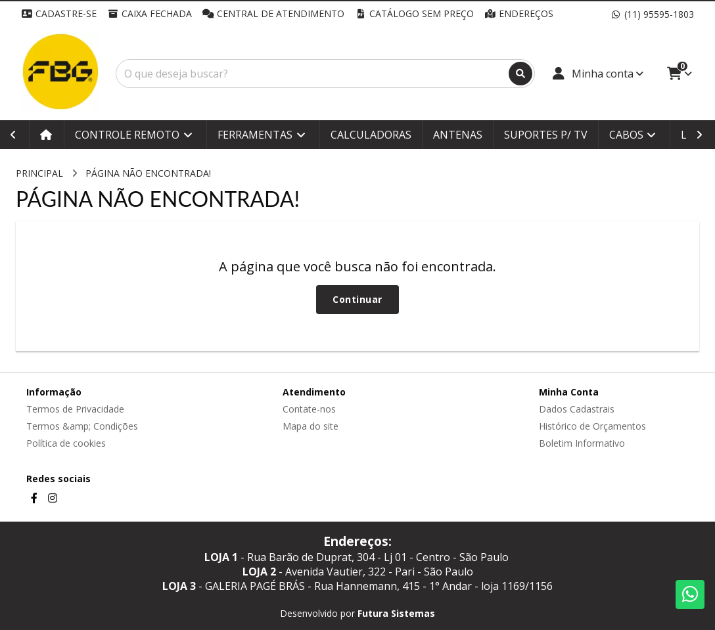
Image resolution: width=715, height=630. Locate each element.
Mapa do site (310, 426)
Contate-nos (309, 409)
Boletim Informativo (582, 443)
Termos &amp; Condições (82, 426)
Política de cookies (66, 443)
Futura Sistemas (396, 613)
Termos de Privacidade (75, 409)
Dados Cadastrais (576, 409)
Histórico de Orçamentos (592, 426)
